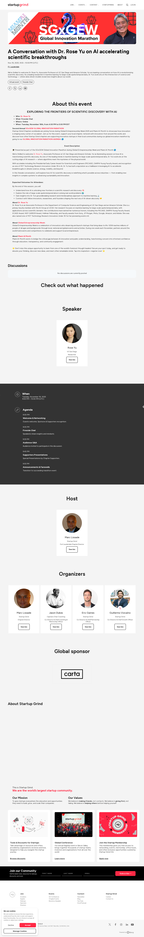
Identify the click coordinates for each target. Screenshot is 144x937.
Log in (133, 5)
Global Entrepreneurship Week (31, 223)
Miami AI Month (24, 236)
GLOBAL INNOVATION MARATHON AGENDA (42, 139)
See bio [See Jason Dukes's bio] (56, 627)
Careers (108, 897)
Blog (78, 899)
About (120, 5)
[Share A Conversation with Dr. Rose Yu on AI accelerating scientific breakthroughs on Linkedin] (20, 88)
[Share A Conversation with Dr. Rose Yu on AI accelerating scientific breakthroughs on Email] (25, 88)
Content (93, 5)
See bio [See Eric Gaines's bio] (88, 627)
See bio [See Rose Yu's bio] (72, 360)
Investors (23, 897)
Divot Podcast (81, 903)
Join (72, 5)
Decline (11, 925)
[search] (127, 4)
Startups (23, 901)
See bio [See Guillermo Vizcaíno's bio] (120, 627)
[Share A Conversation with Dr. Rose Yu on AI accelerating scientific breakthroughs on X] (15, 88)
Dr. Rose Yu (25, 116)
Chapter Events (54, 899)
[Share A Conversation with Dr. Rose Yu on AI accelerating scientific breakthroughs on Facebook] (10, 88)
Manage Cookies (20, 931)
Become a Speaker (55, 901)
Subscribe (124, 873)
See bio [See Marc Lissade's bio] (72, 549)
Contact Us (109, 899)
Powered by (126, 932)
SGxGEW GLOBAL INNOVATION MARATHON (45, 128)
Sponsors (23, 903)
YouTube (80, 901)
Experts (22, 899)
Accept (28, 925)
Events (82, 5)
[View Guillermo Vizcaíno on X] (120, 608)
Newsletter (80, 897)
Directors (23, 905)
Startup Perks (108, 5)
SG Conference (54, 897)
